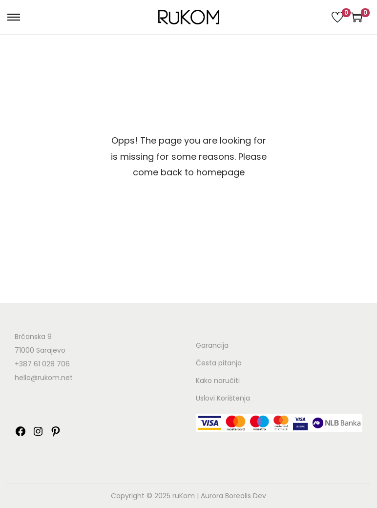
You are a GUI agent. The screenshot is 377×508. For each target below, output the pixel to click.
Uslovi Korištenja (223, 398)
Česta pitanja (219, 363)
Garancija (212, 345)
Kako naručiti (218, 380)
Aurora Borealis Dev (233, 496)
